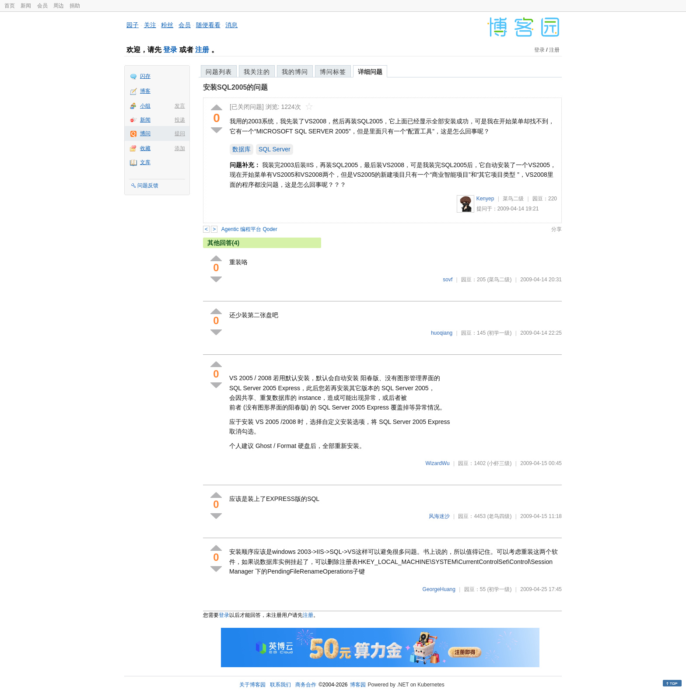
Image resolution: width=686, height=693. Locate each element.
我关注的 (257, 71)
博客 (145, 91)
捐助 (75, 6)
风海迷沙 (439, 516)
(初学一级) (499, 333)
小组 (145, 106)
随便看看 (208, 24)
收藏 (145, 148)
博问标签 (333, 71)
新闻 (26, 6)
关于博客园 (252, 685)
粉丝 (167, 24)
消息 (231, 24)
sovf (447, 279)
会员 (42, 6)
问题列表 (219, 71)
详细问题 (370, 71)
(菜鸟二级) (499, 279)
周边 (58, 6)
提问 (180, 133)
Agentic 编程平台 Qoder (249, 229)
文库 (145, 162)
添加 (180, 148)
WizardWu (437, 463)
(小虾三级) (499, 463)
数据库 (241, 149)
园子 (132, 24)
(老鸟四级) (499, 516)
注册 (202, 49)
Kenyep (485, 199)
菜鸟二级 (513, 199)
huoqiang (441, 333)
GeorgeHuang (439, 589)
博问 (145, 133)
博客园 (358, 685)
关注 (150, 24)
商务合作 (305, 685)
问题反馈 (147, 185)
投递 (180, 120)
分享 (556, 229)
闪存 (145, 76)
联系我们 (280, 685)
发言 (180, 106)
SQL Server (274, 149)
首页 (9, 6)
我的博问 (295, 71)
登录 (170, 49)
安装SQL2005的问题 (235, 87)
